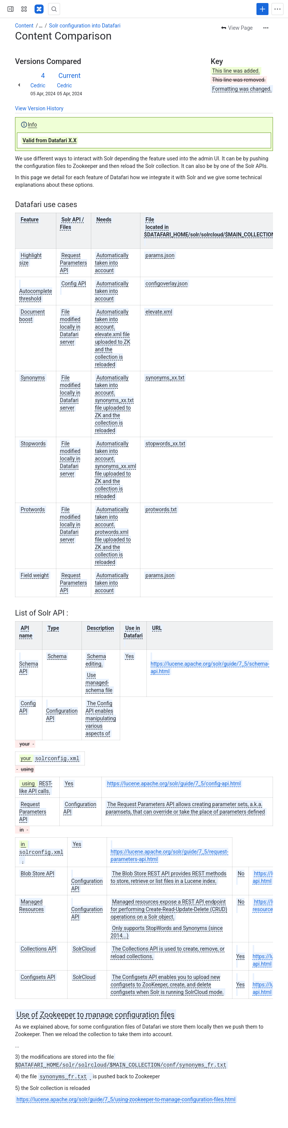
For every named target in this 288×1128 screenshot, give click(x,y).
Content (24, 26)
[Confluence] (39, 9)
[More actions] (266, 28)
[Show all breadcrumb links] (40, 25)
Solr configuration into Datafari (85, 26)
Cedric (37, 85)
